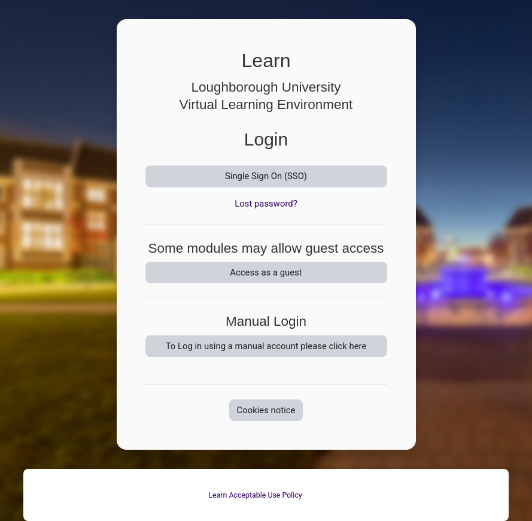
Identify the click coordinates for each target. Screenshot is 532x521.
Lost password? (266, 203)
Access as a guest (266, 272)
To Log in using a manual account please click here (266, 346)
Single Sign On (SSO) (266, 176)
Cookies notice (266, 410)
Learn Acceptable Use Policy (255, 495)
